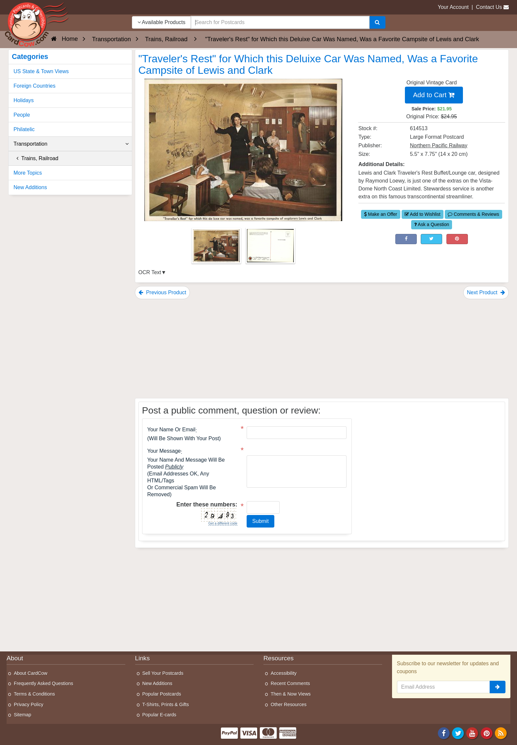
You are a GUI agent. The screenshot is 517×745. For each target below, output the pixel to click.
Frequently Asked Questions (43, 683)
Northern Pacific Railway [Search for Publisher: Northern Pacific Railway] (438, 145)
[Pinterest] (487, 732)
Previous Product (162, 292)
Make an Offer (380, 214)
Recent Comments (290, 683)
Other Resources (289, 704)
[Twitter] (458, 732)
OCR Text (149, 272)
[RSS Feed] (501, 732)
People (22, 115)
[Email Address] (443, 687)
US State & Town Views (41, 71)
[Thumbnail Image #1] (217, 248)
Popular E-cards (159, 714)
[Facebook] (444, 732)
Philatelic (24, 129)
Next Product (486, 292)
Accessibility (283, 673)
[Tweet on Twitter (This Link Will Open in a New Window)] (431, 239)
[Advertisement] (322, 348)
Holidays (24, 100)
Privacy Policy (29, 704)
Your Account (453, 7)
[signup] (497, 687)
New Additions (30, 187)
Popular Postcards (161, 694)
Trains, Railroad (36, 158)
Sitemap (22, 714)
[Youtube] (472, 732)
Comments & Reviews (473, 214)
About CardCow (30, 673)
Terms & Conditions (34, 694)
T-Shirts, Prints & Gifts (165, 704)
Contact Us (489, 7)
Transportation (71, 144)
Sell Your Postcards (163, 673)
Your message (164, 451)
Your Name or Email (171, 429)
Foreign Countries (34, 86)
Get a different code (222, 523)
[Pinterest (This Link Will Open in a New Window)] (457, 239)
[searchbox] (280, 22)
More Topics (28, 173)
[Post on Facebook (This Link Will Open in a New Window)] (406, 239)
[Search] (377, 22)
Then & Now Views (291, 694)
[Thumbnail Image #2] (270, 248)
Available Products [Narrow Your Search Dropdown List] (161, 22)
